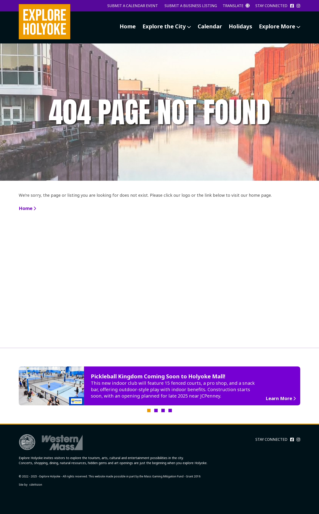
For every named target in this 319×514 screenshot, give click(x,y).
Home (128, 26)
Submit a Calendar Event (132, 5)
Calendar (210, 26)
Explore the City (164, 26)
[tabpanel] (159, 385)
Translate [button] (236, 5)
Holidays (240, 26)
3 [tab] (163, 410)
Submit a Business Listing (191, 5)
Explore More (277, 26)
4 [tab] (170, 410)
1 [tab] (149, 410)
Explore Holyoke (44, 21)
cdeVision (35, 485)
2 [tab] (156, 410)
